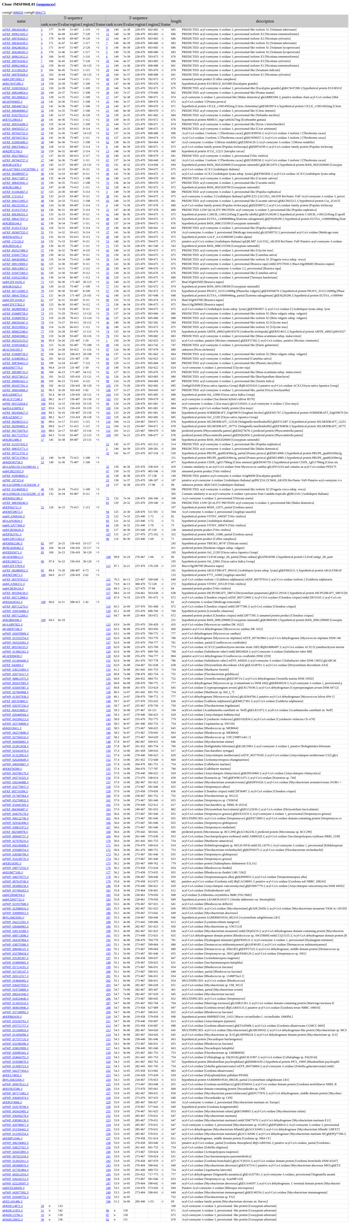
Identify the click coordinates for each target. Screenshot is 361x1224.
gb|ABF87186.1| (12, 629)
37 (42, 156)
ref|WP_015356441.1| (16, 1129)
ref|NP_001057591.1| (15, 385)
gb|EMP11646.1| (13, 1138)
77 (107, 286)
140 (108, 701)
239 (108, 1147)
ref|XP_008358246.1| (15, 503)
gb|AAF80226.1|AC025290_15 (21, 494)
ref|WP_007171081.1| (16, 1093)
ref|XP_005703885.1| (15, 701)
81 (42, 345)
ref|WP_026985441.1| (16, 1052)
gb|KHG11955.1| (13, 1210)
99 (107, 403)
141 (108, 705)
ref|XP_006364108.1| (15, 29)
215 (108, 1039)
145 (108, 728)
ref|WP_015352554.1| (16, 638)
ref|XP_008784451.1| (15, 363)
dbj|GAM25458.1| (13, 1080)
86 (42, 372)
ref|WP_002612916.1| (16, 1174)
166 (108, 823)
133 (108, 669)
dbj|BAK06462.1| (13, 548)
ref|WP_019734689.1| (16, 989)
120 (108, 611)
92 (42, 358)
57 (42, 250)
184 (108, 904)
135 (108, 678)
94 (42, 340)
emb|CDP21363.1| (14, 539)
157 (108, 782)
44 (42, 178)
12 (107, 34)
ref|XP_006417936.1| (15, 295)
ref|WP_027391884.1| (16, 1170)
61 (42, 300)
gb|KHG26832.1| (13, 1219)
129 (108, 651)
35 (107, 169)
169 (108, 836)
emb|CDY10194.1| (14, 300)
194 (108, 949)
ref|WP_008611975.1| (16, 678)
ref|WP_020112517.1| (16, 976)
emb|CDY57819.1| (14, 566)
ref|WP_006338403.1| (16, 1143)
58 (42, 255)
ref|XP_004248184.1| (15, 47)
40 (107, 174)
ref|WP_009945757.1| (16, 836)
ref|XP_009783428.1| (15, 74)
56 (107, 255)
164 (108, 814)
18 (107, 83)
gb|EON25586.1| (13, 1089)
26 (107, 61)
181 (108, 890)
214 (108, 1034)
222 (108, 1071)
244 (108, 1170)
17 (107, 97)
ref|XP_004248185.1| (15, 52)
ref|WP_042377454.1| (16, 1071)
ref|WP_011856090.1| (16, 1034)
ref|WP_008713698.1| (16, 935)
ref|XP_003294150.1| (15, 593)
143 (108, 719)
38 (107, 196)
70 (42, 291)
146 (108, 732)
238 (108, 1143)
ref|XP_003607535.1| (15, 232)
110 (108, 421)
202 (108, 980)
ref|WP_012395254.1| (16, 1134)
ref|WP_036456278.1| (16, 1116)
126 (108, 710)
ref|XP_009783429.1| (15, 38)
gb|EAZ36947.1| (12, 417)
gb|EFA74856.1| (12, 1075)
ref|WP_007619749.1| (16, 881)
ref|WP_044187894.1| (16, 940)
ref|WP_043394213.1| (16, 719)
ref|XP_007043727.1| (15, 160)
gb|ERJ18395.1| (12, 863)
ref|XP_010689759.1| (15, 354)
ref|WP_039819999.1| (16, 1048)
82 (42, 543)
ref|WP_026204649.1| (16, 759)
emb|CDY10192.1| (14, 282)
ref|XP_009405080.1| (15, 336)
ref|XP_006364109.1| (15, 43)
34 (42, 128)
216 (108, 1043)
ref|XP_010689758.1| (15, 313)
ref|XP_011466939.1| (15, 489)
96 (42, 367)
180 (108, 886)
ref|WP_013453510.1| (16, 1003)
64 (42, 210)
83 (42, 363)
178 (108, 877)
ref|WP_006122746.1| (16, 818)
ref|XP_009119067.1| (15, 268)
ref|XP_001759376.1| (15, 430)
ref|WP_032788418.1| (16, 953)
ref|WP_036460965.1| (16, 926)
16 (42, 187)
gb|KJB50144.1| (12, 223)
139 (108, 696)
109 (108, 435)
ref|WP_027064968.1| (16, 692)
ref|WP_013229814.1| (16, 755)
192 (108, 940)
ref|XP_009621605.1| (15, 34)
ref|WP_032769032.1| (16, 800)
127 (108, 642)
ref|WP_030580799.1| (16, 854)
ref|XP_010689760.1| (15, 318)
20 (107, 88)
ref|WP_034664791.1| (16, 1057)
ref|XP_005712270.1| (15, 606)
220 (108, 1061)
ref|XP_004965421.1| (15, 381)
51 (107, 128)
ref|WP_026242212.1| (16, 1179)
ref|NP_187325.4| (13, 480)
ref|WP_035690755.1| (16, 1197)
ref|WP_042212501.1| (16, 922)
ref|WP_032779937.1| (16, 787)
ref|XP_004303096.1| (15, 259)
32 (42, 110)
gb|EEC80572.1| (12, 561)
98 (107, 381)
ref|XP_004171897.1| (15, 178)
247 (108, 1183)
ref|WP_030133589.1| (16, 931)
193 (108, 944)
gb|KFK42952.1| (13, 237)
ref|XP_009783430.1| (15, 61)
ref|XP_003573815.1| (15, 376)
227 (108, 1093)
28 (107, 74)
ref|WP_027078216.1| (16, 841)
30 (107, 92)
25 (107, 101)
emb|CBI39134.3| (13, 588)
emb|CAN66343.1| (14, 516)
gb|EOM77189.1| (13, 872)
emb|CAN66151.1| (14, 584)
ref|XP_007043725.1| (15, 133)
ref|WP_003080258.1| (16, 886)
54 (107, 115)
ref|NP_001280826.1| (15, 97)
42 (42, 223)
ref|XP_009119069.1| (15, 264)
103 (43, 417)
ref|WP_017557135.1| (16, 1039)
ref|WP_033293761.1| (16, 1021)
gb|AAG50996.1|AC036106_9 (21, 485)
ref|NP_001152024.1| (15, 403)
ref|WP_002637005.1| (16, 683)
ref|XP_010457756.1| (15, 255)
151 (108, 755)
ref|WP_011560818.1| (16, 1030)
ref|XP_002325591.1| (15, 205)
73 (107, 304)
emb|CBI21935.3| (13, 471)
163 (108, 809)
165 (108, 818)
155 (108, 769)
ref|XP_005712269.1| (15, 615)
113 (108, 566)
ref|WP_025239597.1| (16, 1183)
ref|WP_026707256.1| (16, 705)
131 (108, 660)
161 (108, 800)
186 (108, 913)
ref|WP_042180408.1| (16, 845)
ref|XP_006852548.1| (15, 331)
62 (107, 142)
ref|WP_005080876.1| (16, 1165)
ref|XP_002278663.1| (15, 156)
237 (108, 1138)
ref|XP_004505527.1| (15, 128)
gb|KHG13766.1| (13, 1215)
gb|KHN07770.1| (13, 367)
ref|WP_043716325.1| (16, 778)
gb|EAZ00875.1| (12, 394)
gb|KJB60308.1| (12, 620)
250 (108, 1197)
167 (108, 827)
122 (108, 624)
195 (108, 953)
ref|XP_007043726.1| (15, 137)
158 (108, 787)
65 (107, 137)
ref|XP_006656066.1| (15, 390)
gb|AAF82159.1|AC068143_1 (21, 467)
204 (108, 989)
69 (107, 223)
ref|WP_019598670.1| (16, 1061)
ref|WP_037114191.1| (16, 967)
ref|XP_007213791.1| (15, 453)
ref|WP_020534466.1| (16, 611)
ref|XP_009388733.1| (15, 372)
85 (107, 165)
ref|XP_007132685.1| (15, 291)
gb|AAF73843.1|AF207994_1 (20, 169)
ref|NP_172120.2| (13, 241)
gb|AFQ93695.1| (13, 101)
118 (108, 597)
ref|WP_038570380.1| (16, 944)
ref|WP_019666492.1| (16, 980)
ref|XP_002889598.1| (15, 309)
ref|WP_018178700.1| (16, 1107)
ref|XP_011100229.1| (15, 70)
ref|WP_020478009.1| (16, 633)
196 (108, 1201)
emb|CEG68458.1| (14, 1188)
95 (107, 530)
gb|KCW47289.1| (13, 83)
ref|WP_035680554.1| (16, 850)
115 (108, 579)
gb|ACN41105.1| (13, 349)
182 (108, 895)
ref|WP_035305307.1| (16, 958)
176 (108, 868)
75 (42, 318)
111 (108, 426)
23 (42, 462)
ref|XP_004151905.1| (15, 201)
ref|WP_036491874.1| (16, 1098)
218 (108, 1052)
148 (108, 741)
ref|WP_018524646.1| (16, 998)
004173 (41, 12)
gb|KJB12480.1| (12, 439)
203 (108, 985)
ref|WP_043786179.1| (16, 773)
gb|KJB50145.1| (12, 246)
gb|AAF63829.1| (13, 521)
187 (108, 917)
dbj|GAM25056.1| (13, 917)
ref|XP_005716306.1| (15, 791)
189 (108, 926)
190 (108, 931)
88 (107, 345)
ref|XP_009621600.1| (15, 65)
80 (107, 300)
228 (108, 1098)
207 (108, 1003)
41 (107, 214)
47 (42, 169)
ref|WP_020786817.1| (16, 1125)
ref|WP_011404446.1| (16, 660)
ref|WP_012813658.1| (16, 746)
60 (107, 79)
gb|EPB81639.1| (12, 1016)
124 (108, 633)
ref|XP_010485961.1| (15, 358)
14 (42, 83)
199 (108, 967)
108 (108, 557)
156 (108, 778)
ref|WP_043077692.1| (16, 1192)
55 (42, 232)
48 (42, 201)
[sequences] (45, 4)
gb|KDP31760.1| (13, 151)
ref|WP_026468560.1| (16, 714)
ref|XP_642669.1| (13, 665)
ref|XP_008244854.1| (15, 92)
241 (108, 1156)
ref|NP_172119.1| (13, 196)
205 (108, 994)
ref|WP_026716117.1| (16, 674)
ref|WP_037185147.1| (16, 971)
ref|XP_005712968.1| (15, 597)
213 (108, 1030)
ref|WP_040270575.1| (16, 877)
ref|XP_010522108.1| (15, 277)
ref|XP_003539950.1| (15, 327)
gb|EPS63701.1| (12, 534)
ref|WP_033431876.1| (16, 750)
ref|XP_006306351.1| (15, 214)
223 (108, 1075)
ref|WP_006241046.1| (16, 994)
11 (107, 65)
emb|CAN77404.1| (14, 525)
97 (107, 349)
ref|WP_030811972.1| (16, 827)
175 (108, 863)
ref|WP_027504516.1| (16, 737)
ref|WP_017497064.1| (16, 796)
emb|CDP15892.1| (14, 79)
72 (107, 183)
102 (43, 399)
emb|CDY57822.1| (14, 304)
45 (107, 250)
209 (108, 1012)
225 (108, 1084)
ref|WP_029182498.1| (16, 823)
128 (108, 647)
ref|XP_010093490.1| (15, 142)
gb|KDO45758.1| (13, 462)
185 (108, 908)
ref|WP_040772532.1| (16, 868)
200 (108, 971)
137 (108, 687)
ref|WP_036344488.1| (16, 782)
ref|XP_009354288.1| (15, 124)
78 (42, 336)
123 (108, 629)
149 (108, 746)
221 (108, 1066)
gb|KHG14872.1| (13, 1206)
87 (42, 354)
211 (108, 1021)
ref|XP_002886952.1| (15, 570)
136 (108, 683)
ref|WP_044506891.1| (16, 741)
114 (108, 584)
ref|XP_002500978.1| (15, 832)
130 (108, 656)
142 (108, 714)
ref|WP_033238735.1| (16, 859)
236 (108, 1134)
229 (108, 1102)
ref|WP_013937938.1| (16, 696)
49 (42, 219)
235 (108, 1129)
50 (107, 156)
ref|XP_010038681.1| (15, 476)
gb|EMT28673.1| (13, 575)
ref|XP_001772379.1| (15, 435)
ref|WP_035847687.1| (16, 687)
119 (108, 606)
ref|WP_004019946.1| (16, 1007)
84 (107, 525)
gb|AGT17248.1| (13, 399)
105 (108, 385)
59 (107, 119)
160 (108, 796)
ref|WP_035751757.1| (16, 1025)
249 (108, 1192)
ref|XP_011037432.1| (15, 444)
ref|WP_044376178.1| (16, 814)
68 (42, 205)
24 (42, 101)
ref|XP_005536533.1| (15, 647)
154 (108, 764)
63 (107, 133)
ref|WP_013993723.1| (16, 1066)
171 (108, 845)
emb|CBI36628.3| (13, 530)
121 (108, 615)
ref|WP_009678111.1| (16, 1084)
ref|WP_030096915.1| (16, 913)
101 (108, 412)
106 (108, 390)
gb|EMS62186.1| (13, 543)
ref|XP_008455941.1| (15, 183)
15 (107, 210)
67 (107, 160)
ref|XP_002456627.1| (15, 412)
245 (108, 1174)
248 (108, 1188)
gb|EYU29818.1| (13, 119)
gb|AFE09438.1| (12, 656)
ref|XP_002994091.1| (15, 426)
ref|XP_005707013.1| (15, 579)
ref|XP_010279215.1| (15, 115)
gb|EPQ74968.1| (12, 1102)
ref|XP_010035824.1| (15, 88)
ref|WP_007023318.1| (16, 1156)
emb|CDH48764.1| (14, 895)
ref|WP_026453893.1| (16, 1152)
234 (108, 1125)
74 (42, 309)
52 (107, 282)
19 (42, 165)
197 (108, 958)
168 (108, 832)
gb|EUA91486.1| (13, 1201)
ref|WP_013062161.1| (16, 651)
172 (108, 850)
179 (108, 881)
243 (108, 1165)
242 (108, 1161)
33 (107, 467)
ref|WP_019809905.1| (16, 962)
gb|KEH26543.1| (13, 602)
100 (108, 408)
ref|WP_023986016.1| (16, 908)
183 (108, 899)
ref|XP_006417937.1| (15, 219)
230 (108, 1107)
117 (108, 593)
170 (108, 841)
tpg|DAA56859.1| (13, 408)
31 (42, 97)
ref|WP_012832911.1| (16, 1161)
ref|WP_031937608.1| (16, 904)
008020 (18, 12)
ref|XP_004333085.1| (15, 710)
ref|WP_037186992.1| (16, 1012)
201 (108, 976)
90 (107, 277)
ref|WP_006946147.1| (16, 949)
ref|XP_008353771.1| (15, 448)
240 (108, 1152)
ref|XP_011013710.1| (15, 210)
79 (42, 322)
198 (108, 962)
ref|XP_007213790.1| (15, 458)
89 (107, 363)
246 (108, 1179)
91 (107, 187)
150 (108, 750)
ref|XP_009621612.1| (15, 56)
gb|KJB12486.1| (12, 187)
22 (42, 133)
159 (108, 791)
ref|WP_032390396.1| (16, 1043)
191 (108, 935)
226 (108, 1089)
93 (107, 376)
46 (42, 174)
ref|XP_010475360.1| (15, 273)
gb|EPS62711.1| (12, 507)
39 (107, 367)
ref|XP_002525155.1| (15, 340)
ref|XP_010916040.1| (15, 345)
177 (108, 872)
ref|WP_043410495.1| (16, 1111)
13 (42, 88)
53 (42, 237)
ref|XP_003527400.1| (15, 250)
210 (108, 1016)
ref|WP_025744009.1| (16, 723)
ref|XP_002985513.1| (15, 421)
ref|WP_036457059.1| (16, 985)
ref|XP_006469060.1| (15, 110)
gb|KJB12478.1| (12, 165)
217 (108, 1048)
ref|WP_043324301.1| (16, 642)
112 (108, 430)
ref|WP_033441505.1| (16, 805)
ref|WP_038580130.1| (16, 1120)
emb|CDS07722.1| (14, 899)
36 (42, 246)
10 (107, 29)
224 (108, 1080)
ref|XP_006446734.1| (15, 106)
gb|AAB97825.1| (13, 624)
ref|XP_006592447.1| (15, 322)
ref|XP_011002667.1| (15, 192)
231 (108, 1111)
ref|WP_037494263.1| (16, 890)
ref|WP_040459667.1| (16, 764)
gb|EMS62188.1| (13, 498)
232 (108, 1116)
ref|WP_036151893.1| (16, 669)
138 (108, 692)
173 (108, 854)
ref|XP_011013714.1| (15, 228)
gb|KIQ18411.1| (12, 728)
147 (108, 737)
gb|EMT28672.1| (13, 512)
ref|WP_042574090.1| (16, 732)
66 (42, 264)
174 (108, 859)
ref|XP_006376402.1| (15, 146)
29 (107, 70)
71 (107, 246)
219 (108, 1057)
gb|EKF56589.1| (12, 769)
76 (107, 259)
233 (108, 1120)
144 (108, 723)
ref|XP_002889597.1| (15, 174)
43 (42, 124)
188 (108, 922)
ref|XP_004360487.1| (15, 809)
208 (108, 1007)
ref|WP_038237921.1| (16, 1147)
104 (108, 394)
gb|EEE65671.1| (12, 552)
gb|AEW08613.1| (13, 557)
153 (108, 773)
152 (108, 759)
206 (108, 998)
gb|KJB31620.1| (12, 286)
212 (108, 1025)
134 (108, 674)
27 (107, 38)
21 (107, 110)
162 (108, 805)
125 (108, 638)
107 (43, 408)
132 (108, 665)
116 (108, 588)
